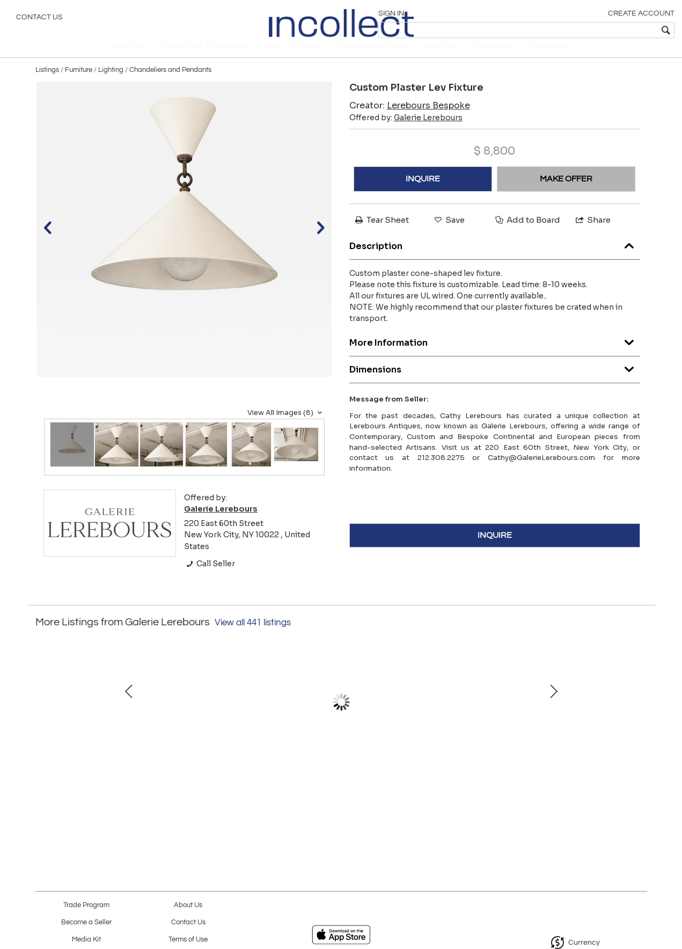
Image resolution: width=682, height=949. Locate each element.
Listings (47, 81)
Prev (43, 725)
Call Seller (209, 575)
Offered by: (406, 129)
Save (448, 232)
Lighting (110, 81)
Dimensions (494, 378)
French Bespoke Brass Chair (451, 768)
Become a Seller (86, 922)
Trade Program (86, 905)
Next (639, 725)
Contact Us (39, 19)
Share (592, 232)
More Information (494, 351)
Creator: (409, 117)
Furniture (78, 81)
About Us (188, 905)
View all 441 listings (253, 634)
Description (494, 255)
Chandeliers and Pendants (170, 81)
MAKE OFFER (566, 190)
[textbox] (596, 30)
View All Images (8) (286, 424)
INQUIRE (423, 190)
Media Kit (86, 939)
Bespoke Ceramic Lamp (226, 768)
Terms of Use (188, 939)
